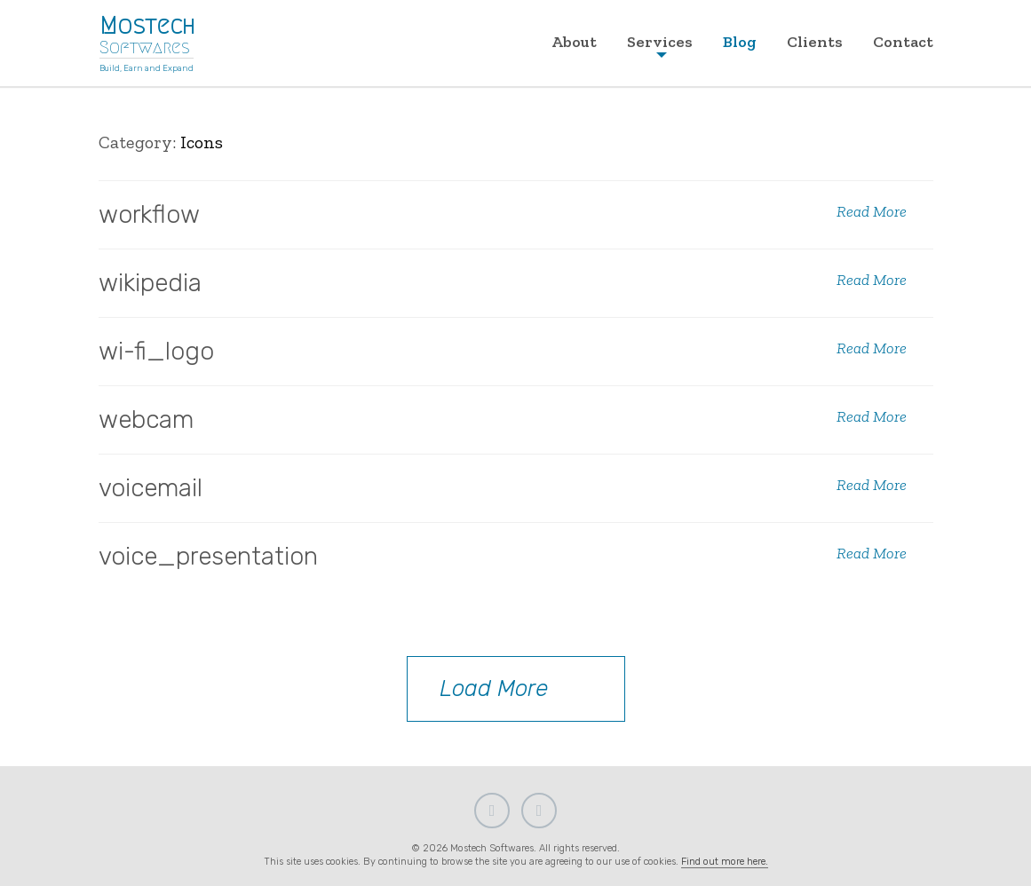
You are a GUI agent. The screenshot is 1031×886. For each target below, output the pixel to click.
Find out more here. (724, 861)
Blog (740, 41)
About (574, 41)
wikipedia (150, 282)
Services (660, 41)
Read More (872, 212)
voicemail (150, 487)
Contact (903, 41)
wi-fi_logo (156, 351)
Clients (815, 41)
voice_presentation (208, 556)
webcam (146, 419)
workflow (149, 214)
